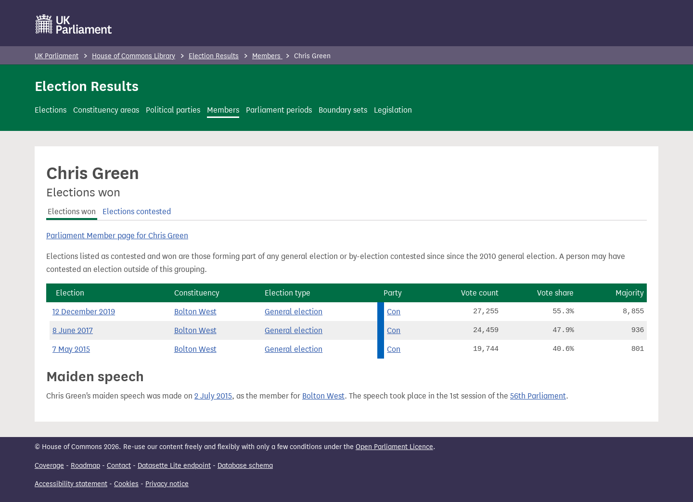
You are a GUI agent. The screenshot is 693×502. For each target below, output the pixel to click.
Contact (119, 466)
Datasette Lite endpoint (174, 466)
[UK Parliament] (74, 24)
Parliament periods (279, 110)
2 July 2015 (213, 395)
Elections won (72, 211)
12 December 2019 (83, 311)
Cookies (126, 484)
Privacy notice (167, 484)
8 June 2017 (72, 330)
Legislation (393, 110)
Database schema (245, 466)
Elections (50, 110)
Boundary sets (343, 110)
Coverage (49, 466)
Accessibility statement (71, 484)
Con (393, 311)
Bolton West (195, 311)
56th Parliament (538, 395)
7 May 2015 (71, 349)
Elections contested (137, 211)
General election (293, 311)
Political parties (173, 110)
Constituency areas (106, 110)
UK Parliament (56, 56)
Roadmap (85, 466)
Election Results (214, 56)
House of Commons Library (133, 56)
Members (267, 56)
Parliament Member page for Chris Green (117, 235)
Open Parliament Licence (394, 447)
